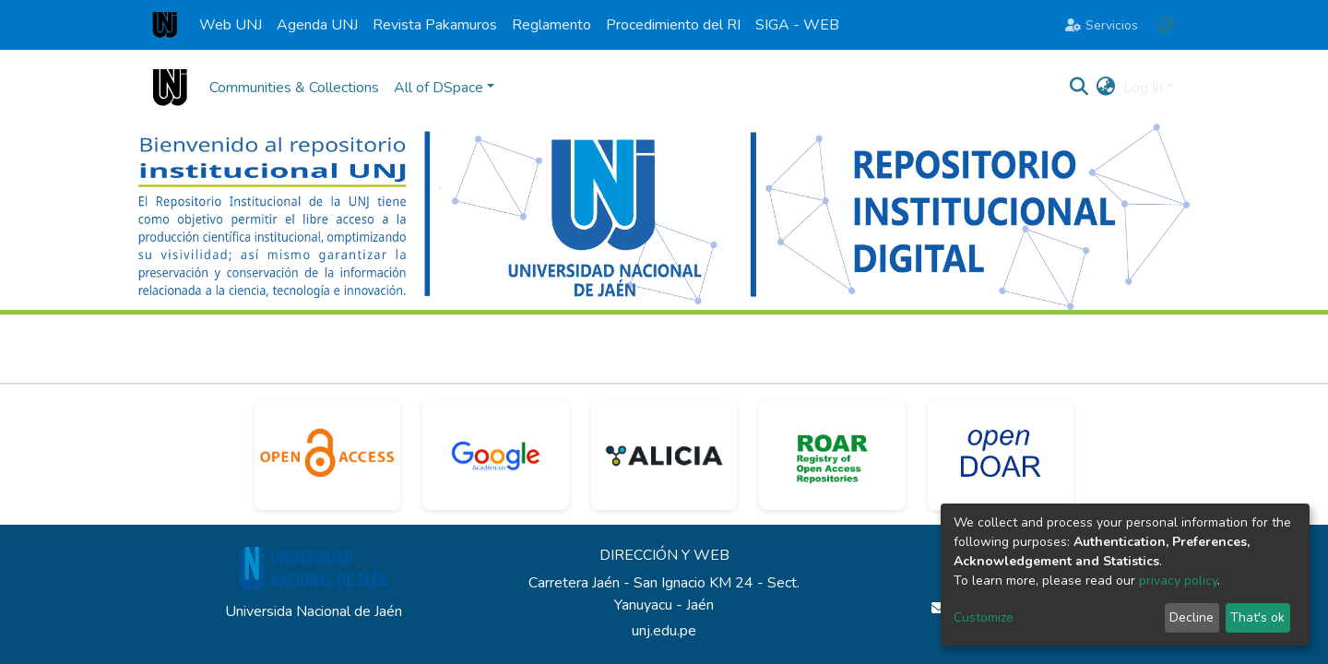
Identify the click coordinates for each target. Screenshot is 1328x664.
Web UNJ (230, 25)
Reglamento (551, 25)
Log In (1143, 87)
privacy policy (1178, 580)
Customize (984, 617)
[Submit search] (1079, 88)
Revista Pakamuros (435, 25)
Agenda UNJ (317, 25)
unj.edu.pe (664, 631)
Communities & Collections (294, 87)
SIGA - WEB (797, 25)
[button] (1164, 25)
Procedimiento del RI (673, 25)
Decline (1191, 617)
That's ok (1257, 617)
